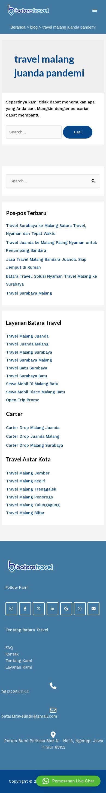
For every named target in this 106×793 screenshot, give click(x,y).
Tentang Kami (18, 660)
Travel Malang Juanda (27, 336)
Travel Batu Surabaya (26, 368)
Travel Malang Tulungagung (33, 505)
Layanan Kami (18, 667)
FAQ (9, 647)
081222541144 (15, 691)
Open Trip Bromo (23, 399)
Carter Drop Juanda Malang (32, 436)
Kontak (12, 654)
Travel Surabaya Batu (26, 375)
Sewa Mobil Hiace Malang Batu (35, 392)
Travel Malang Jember (28, 473)
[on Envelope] (93, 608)
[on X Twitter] (39, 608)
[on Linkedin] (53, 608)
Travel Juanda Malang (27, 344)
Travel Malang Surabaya (29, 352)
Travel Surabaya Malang (29, 293)
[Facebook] (25, 608)
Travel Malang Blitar (25, 512)
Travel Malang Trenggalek (31, 489)
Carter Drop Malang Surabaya (34, 445)
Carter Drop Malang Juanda (32, 427)
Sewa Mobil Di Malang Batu (32, 383)
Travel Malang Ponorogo (29, 497)
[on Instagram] (11, 608)
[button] (68, 781)
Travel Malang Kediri (25, 481)
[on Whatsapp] (80, 608)
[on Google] (66, 608)
